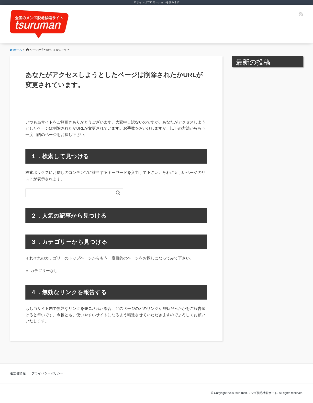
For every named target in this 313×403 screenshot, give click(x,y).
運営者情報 (18, 373)
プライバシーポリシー (47, 373)
